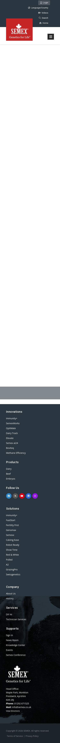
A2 (7, 564)
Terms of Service (15, 736)
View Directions (13, 711)
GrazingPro (12, 569)
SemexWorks (13, 423)
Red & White (12, 554)
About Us (11, 593)
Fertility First (12, 525)
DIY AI (9, 614)
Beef (8, 473)
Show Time (11, 549)
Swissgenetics (13, 574)
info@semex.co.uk (21, 707)
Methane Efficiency (16, 452)
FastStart (10, 520)
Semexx (10, 534)
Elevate (10, 438)
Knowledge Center (15, 645)
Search (43, 18)
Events (9, 650)
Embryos (10, 478)
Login (44, 2)
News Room (12, 640)
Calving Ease (12, 539)
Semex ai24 (12, 443)
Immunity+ (11, 418)
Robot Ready (12, 544)
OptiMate (11, 428)
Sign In (9, 635)
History (10, 598)
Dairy (9, 468)
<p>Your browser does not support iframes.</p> (30, 207)
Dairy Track (12, 433)
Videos (43, 13)
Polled (9, 559)
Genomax (11, 530)
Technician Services (16, 619)
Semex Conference (16, 654)
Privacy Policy (32, 736)
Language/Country (38, 8)
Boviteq (10, 447)
